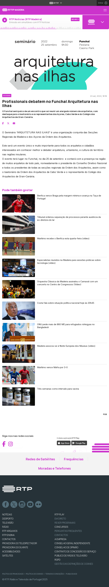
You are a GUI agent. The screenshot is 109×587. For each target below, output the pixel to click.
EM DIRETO (60, 518)
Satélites (7, 555)
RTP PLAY (59, 514)
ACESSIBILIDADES (11, 551)
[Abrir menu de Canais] (95, 22)
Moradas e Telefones (54, 468)
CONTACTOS (8, 539)
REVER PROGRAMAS (65, 522)
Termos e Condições (54, 574)
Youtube (30, 504)
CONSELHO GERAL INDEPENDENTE (72, 543)
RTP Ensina (8, 535)
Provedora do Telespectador (19, 543)
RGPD (57, 559)
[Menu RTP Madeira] (106, 10)
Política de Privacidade (13, 574)
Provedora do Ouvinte (15, 547)
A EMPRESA (60, 539)
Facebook (5, 504)
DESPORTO (7, 518)
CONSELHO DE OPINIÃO (66, 547)
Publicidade (71, 574)
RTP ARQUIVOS (9, 531)
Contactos (61, 535)
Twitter (13, 504)
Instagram (22, 504)
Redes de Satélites (40, 459)
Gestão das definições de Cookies (74, 563)
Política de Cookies (34, 574)
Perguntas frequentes (68, 531)
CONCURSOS (61, 526)
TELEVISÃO (7, 522)
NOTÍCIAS (7, 514)
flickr (38, 504)
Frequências (73, 459)
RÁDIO (5, 526)
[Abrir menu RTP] (54, 3)
